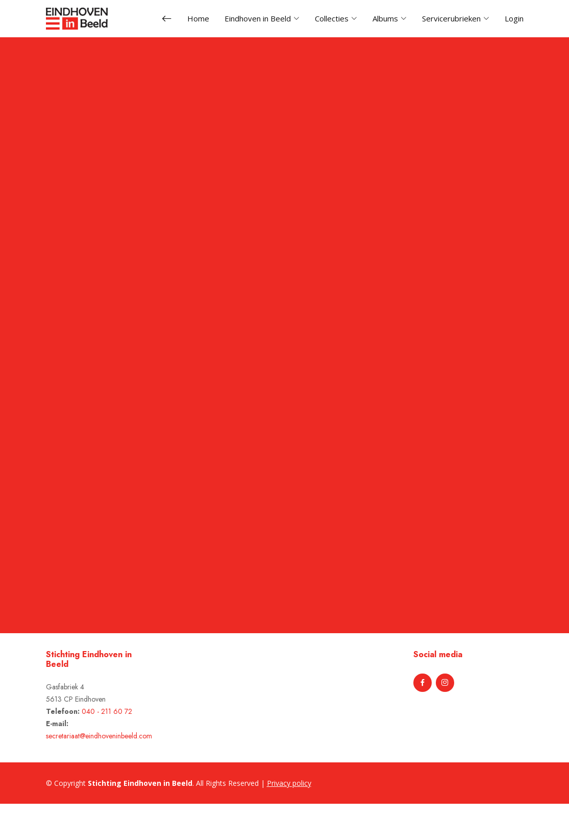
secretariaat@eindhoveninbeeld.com (99, 736)
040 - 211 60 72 (107, 711)
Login (514, 18)
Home (198, 18)
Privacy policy (289, 783)
